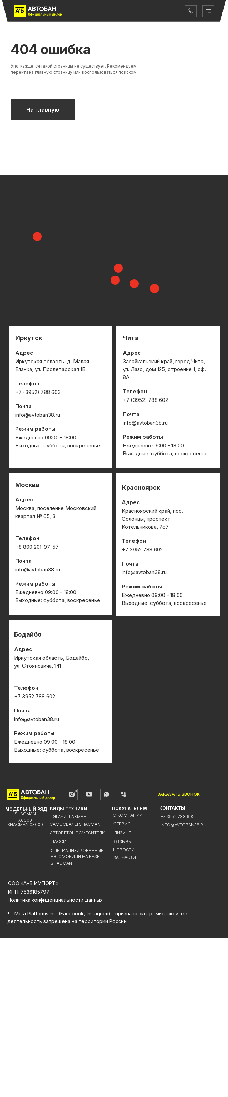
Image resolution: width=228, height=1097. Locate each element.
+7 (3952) (135, 559)
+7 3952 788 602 (178, 975)
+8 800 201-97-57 (37, 705)
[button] (178, 953)
